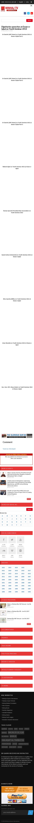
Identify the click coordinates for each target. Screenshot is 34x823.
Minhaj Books (5, 708)
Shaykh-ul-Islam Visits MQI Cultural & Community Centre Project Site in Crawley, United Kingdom (19, 492)
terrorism (6, 744)
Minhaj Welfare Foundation (9, 703)
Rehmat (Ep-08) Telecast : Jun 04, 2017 (18, 618)
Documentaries (8, 629)
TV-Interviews (7, 677)
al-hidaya (5, 736)
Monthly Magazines (7, 710)
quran (4, 729)
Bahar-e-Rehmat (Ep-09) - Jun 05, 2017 (18, 611)
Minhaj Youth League (7, 717)
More (28, 498)
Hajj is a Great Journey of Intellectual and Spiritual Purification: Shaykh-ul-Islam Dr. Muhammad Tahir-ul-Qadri (19, 474)
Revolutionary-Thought (11, 669)
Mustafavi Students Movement (10, 719)
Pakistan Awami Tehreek (8, 701)
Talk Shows (6, 645)
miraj (4, 732)
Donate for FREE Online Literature (16, 454)
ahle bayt (12, 747)
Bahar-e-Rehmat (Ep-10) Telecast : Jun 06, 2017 (19, 604)
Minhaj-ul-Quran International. (12, 821)
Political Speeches (9, 653)
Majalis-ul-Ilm (16, 732)
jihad (15, 744)
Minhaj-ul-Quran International (9, 698)
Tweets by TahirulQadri (9, 449)
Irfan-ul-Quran (6, 705)
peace (21, 728)
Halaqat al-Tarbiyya (13, 740)
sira (15, 729)
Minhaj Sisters (6, 715)
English (21, 2)
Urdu (27, 2)
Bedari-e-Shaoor (8, 661)
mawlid (13, 736)
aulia (19, 747)
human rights (23, 744)
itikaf (27, 729)
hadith (10, 728)
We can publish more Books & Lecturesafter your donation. (16, 457)
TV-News (5, 685)
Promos (5, 637)
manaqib (5, 747)
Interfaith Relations (7, 712)
